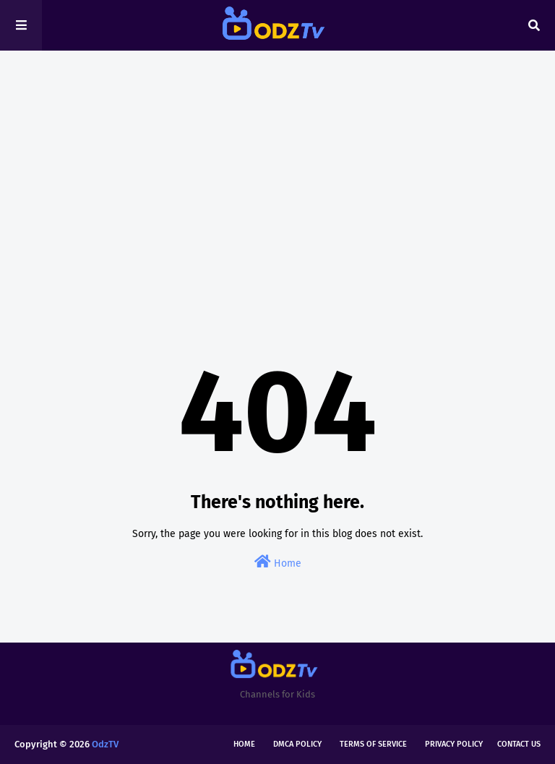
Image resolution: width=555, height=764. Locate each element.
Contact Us (519, 744)
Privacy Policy (454, 744)
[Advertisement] (277, 173)
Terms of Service (373, 744)
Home (277, 562)
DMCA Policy (297, 744)
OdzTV (105, 744)
